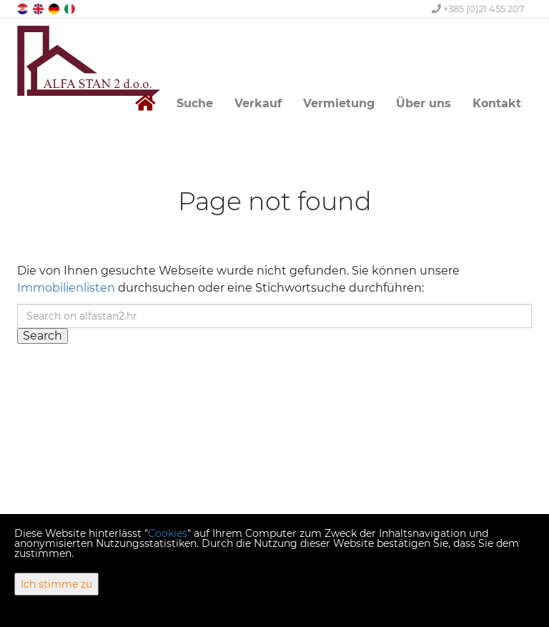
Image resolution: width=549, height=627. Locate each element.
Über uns (423, 103)
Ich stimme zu (56, 584)
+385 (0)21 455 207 (478, 8)
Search (42, 335)
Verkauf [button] (258, 103)
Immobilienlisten (66, 288)
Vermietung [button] (339, 103)
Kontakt (497, 103)
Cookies (167, 533)
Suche (195, 103)
